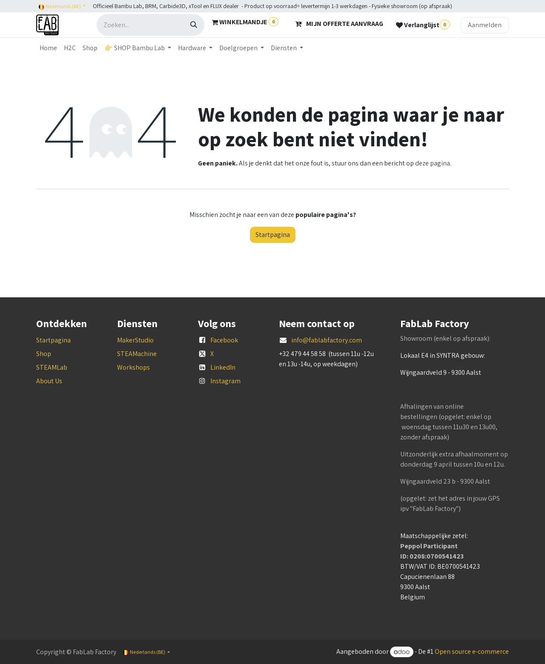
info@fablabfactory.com (326, 340)
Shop (43, 353)
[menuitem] (48, 48)
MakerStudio (135, 340)
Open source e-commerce (472, 651)
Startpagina (272, 234)
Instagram (225, 380)
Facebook (224, 340)
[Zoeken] (193, 25)
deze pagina (432, 163)
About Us (49, 380)
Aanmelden (485, 24)
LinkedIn (222, 367)
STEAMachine (137, 353)
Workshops (133, 367)
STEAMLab (51, 367)
